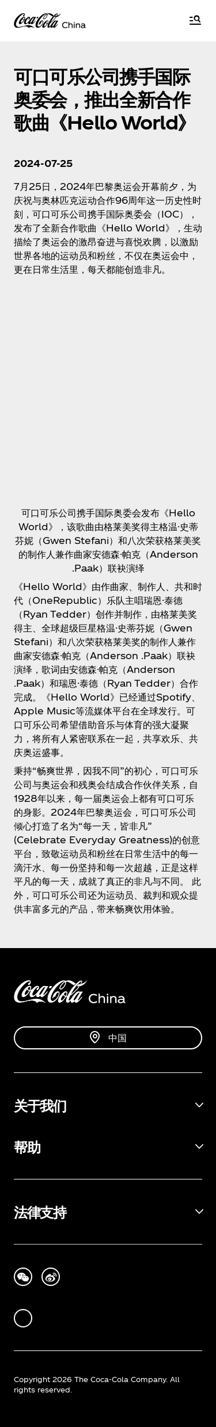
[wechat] (23, 1318)
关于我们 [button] (40, 1105)
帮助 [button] (27, 1147)
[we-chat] (23, 1277)
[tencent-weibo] (50, 1277)
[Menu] (195, 21)
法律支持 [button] (40, 1212)
